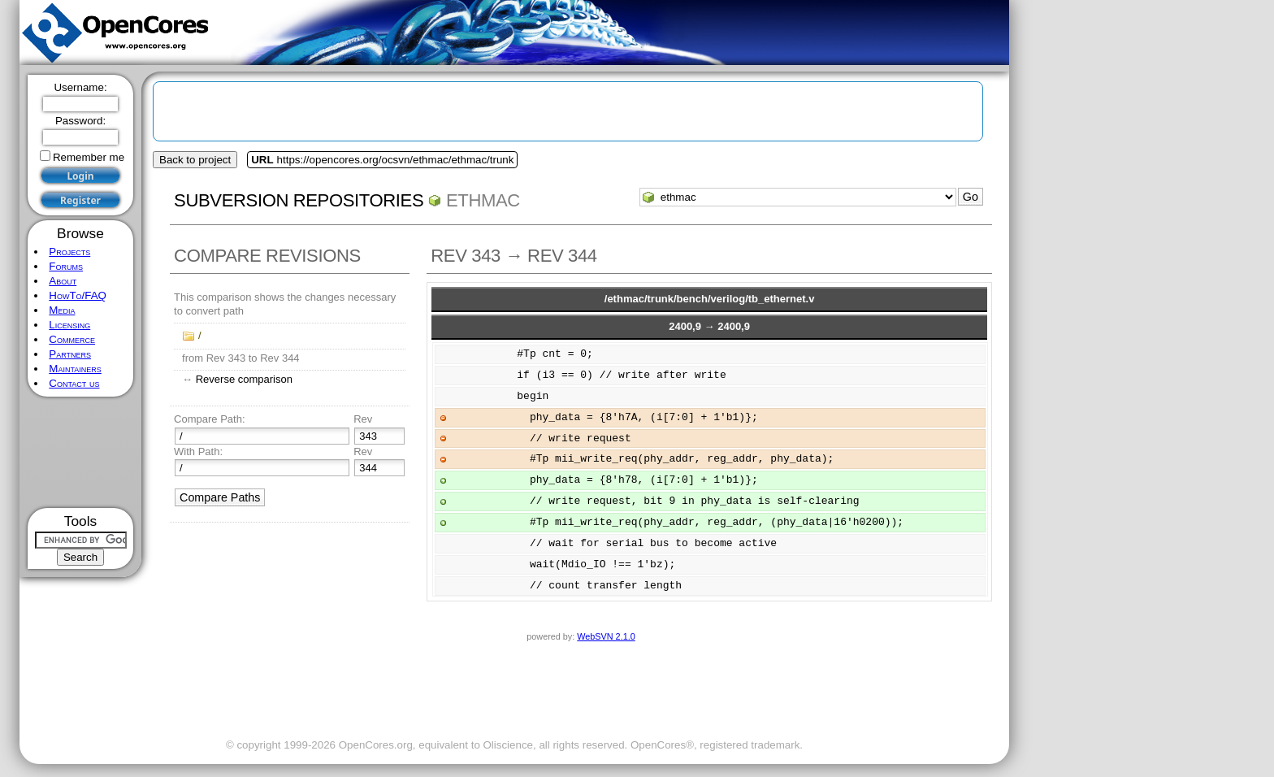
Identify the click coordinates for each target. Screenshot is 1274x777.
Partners (70, 354)
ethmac (483, 200)
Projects (69, 251)
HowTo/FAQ (77, 295)
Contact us (74, 383)
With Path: (198, 451)
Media (62, 310)
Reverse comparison (244, 379)
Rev (362, 419)
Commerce (72, 339)
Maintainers (75, 368)
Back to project (195, 160)
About (62, 281)
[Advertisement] (81, 452)
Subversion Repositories (298, 200)
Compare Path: (209, 419)
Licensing (69, 325)
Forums (66, 266)
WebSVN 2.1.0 (606, 636)
